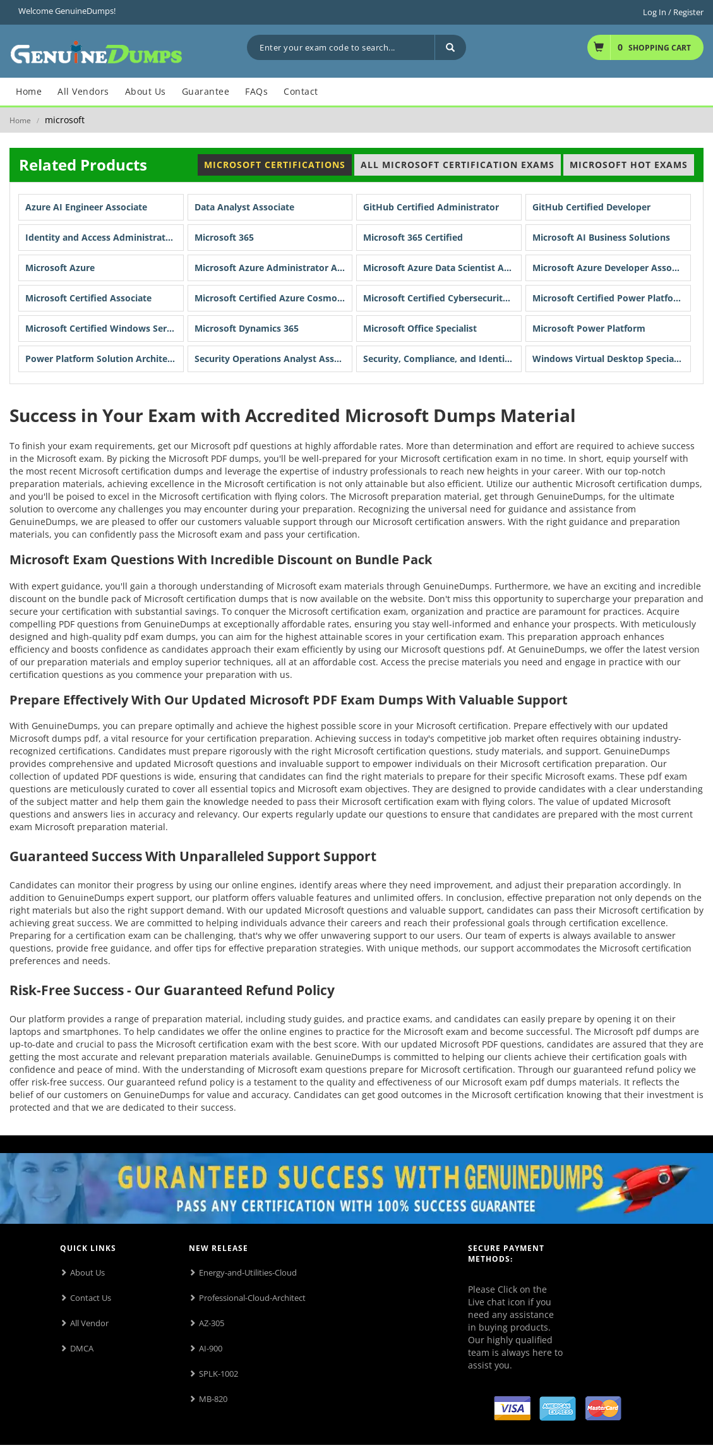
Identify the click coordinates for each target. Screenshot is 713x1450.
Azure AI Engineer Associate (86, 207)
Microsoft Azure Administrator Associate (274, 268)
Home (20, 120)
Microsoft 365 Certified (413, 237)
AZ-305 (211, 1323)
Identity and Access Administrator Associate (104, 237)
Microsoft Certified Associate (88, 298)
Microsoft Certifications (274, 165)
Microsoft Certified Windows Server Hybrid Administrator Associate (104, 328)
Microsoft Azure (60, 268)
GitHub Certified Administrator (431, 207)
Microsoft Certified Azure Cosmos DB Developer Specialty (274, 298)
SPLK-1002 (218, 1373)
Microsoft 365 (224, 237)
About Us (87, 1272)
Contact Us (90, 1297)
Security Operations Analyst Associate (274, 359)
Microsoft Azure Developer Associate (611, 268)
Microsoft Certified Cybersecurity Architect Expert (442, 298)
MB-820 (213, 1399)
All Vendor (89, 1323)
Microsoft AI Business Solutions (601, 237)
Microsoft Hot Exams (629, 165)
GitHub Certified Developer (591, 207)
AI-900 (210, 1348)
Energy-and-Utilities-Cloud (248, 1272)
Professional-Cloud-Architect (252, 1297)
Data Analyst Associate (244, 207)
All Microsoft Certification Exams (457, 165)
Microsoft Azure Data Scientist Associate (442, 268)
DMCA (81, 1348)
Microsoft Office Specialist (420, 328)
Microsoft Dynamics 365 (247, 328)
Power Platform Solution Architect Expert (104, 359)
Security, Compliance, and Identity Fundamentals (442, 359)
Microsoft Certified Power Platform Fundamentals (611, 298)
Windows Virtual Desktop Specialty (608, 359)
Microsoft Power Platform (588, 328)
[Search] (450, 47)
